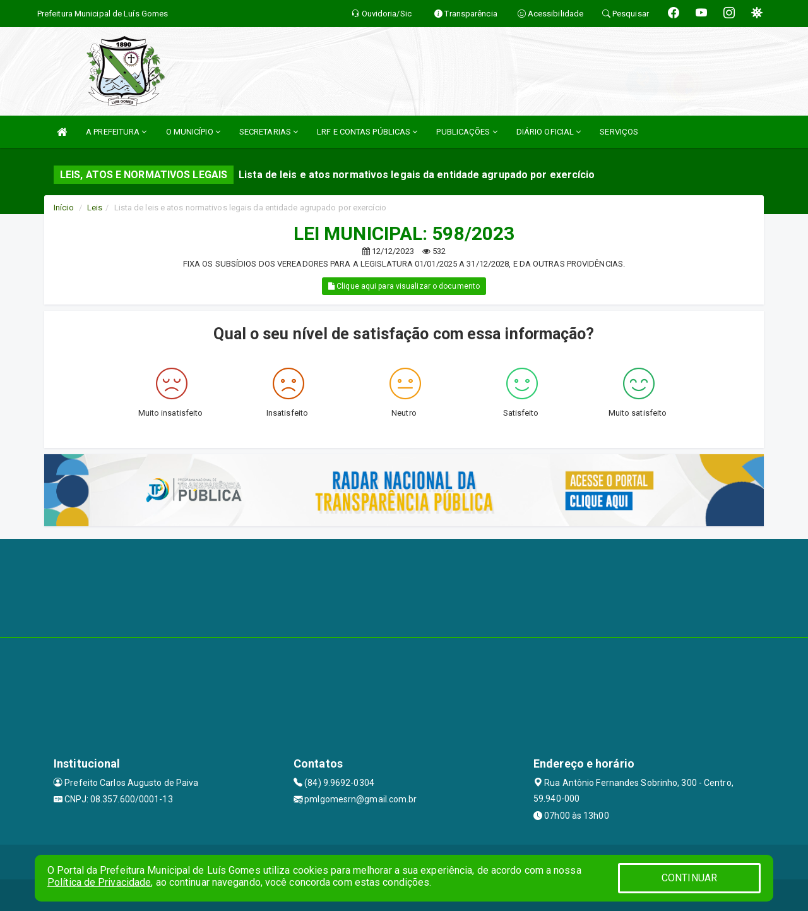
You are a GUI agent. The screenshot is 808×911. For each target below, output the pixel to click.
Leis (94, 207)
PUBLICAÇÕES (466, 131)
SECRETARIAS (268, 131)
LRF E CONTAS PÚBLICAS (367, 131)
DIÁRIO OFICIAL (548, 131)
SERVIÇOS (619, 131)
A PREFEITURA (116, 131)
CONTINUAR (689, 878)
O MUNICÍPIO (193, 131)
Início (64, 207)
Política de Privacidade (99, 882)
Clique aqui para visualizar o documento (404, 286)
